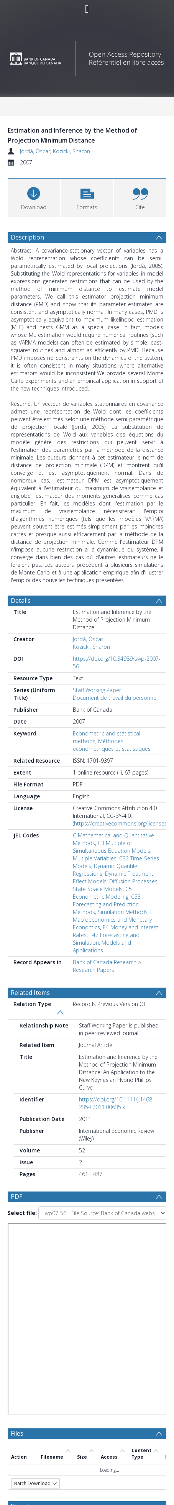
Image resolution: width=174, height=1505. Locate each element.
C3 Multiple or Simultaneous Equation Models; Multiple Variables (112, 850)
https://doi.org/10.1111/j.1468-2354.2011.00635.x (116, 1103)
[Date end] (94, 1339)
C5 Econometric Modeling (102, 892)
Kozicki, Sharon (71, 151)
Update (37, 1369)
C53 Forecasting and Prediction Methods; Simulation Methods (110, 904)
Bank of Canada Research (104, 962)
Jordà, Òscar (35, 151)
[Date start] (98, 1324)
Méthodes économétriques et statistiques (112, 744)
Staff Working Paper (97, 690)
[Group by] (87, 1309)
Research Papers (93, 969)
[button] (87, 197)
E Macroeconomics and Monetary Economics (113, 919)
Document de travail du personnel (115, 697)
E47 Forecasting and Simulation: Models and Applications (106, 942)
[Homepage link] (87, 57)
